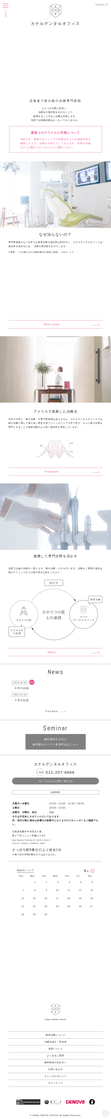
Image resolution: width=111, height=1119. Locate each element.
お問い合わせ (55, 1069)
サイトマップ (55, 1083)
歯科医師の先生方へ (55, 1062)
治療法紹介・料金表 (55, 1042)
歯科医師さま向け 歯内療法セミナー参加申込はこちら (55, 742)
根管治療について (55, 1035)
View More (51, 711)
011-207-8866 (60, 772)
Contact (100, 4)
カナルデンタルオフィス (55, 23)
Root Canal (51, 324)
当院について (55, 1048)
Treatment (52, 471)
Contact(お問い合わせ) (58, 781)
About (52, 652)
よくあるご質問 (55, 1055)
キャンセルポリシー (55, 1076)
